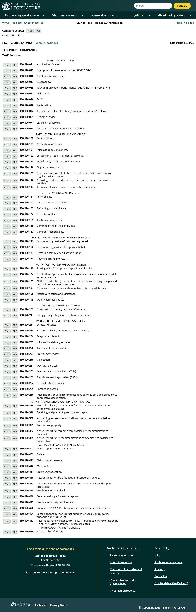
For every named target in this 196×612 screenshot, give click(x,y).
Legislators (138, 15)
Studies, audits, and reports (123, 548)
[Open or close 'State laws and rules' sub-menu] (82, 15)
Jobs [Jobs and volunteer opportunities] (157, 555)
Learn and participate (104, 15)
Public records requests (168, 562)
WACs (5, 22)
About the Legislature (171, 15)
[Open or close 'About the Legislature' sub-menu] (190, 15)
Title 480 (17, 22)
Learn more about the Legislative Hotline (50, 572)
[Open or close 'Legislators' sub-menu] (149, 15)
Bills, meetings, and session (22, 15)
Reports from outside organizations (122, 581)
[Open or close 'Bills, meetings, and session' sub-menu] (43, 15)
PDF (38, 31)
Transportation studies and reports (126, 571)
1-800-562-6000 (50, 560)
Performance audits (121, 555)
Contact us (160, 576)
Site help (159, 569)
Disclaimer (40, 605)
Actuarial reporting (121, 562)
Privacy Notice (59, 605)
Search (182, 5)
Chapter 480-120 (33, 22)
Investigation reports (122, 590)
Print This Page (185, 22)
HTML (29, 31)
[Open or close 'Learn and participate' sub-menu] (122, 15)
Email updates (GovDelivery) (171, 583)
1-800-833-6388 (63, 565)
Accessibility (161, 548)
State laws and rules (64, 15)
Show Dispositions (47, 43)
